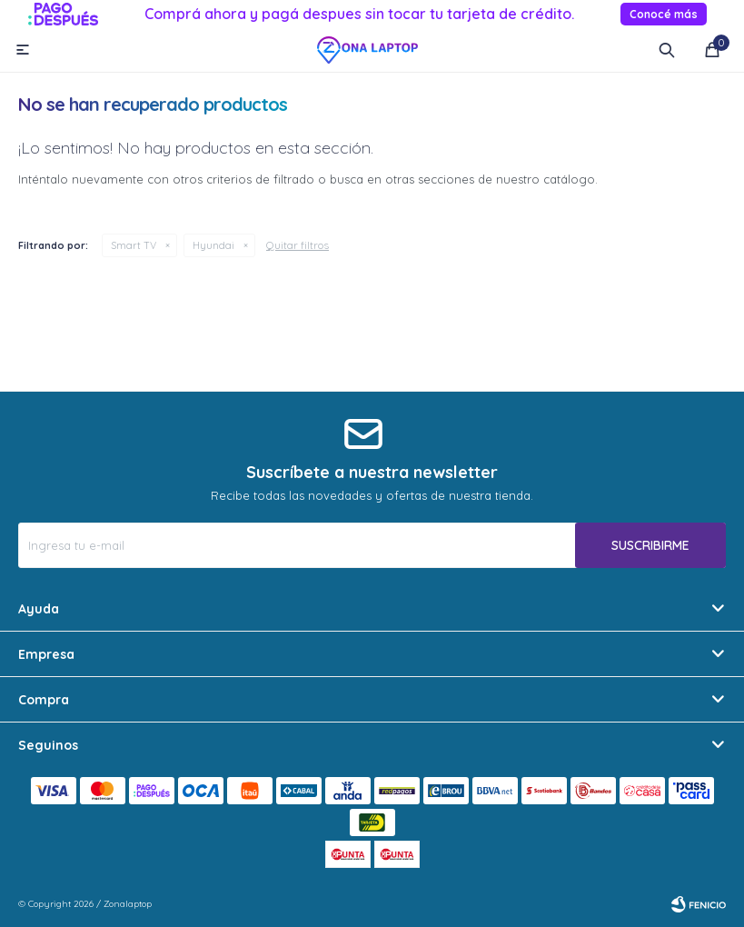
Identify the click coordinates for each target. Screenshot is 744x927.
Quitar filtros (297, 245)
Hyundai (213, 245)
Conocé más (664, 14)
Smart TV (133, 245)
